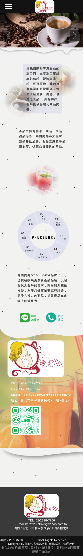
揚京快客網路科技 (36, 543)
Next (75, 35)
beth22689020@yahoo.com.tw (46, 524)
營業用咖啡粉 (42, 552)
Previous (7, 35)
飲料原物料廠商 (68, 547)
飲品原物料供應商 (14, 547)
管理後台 (69, 543)
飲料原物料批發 (43, 547)
